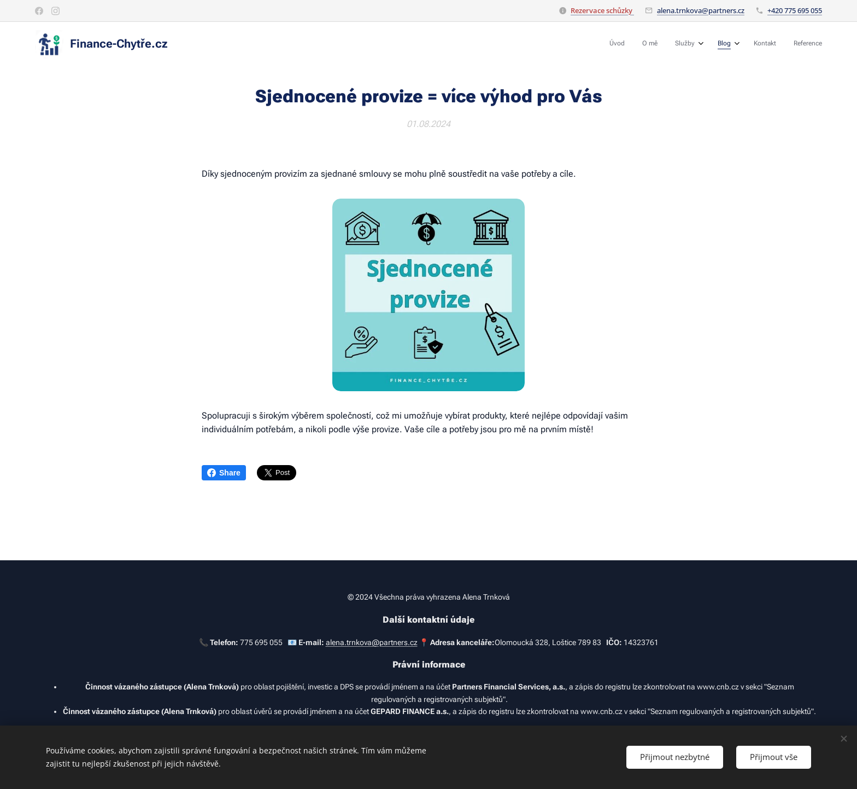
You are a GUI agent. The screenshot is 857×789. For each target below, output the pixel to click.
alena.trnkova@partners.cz (700, 10)
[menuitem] (726, 44)
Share (223, 472)
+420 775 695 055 (794, 10)
